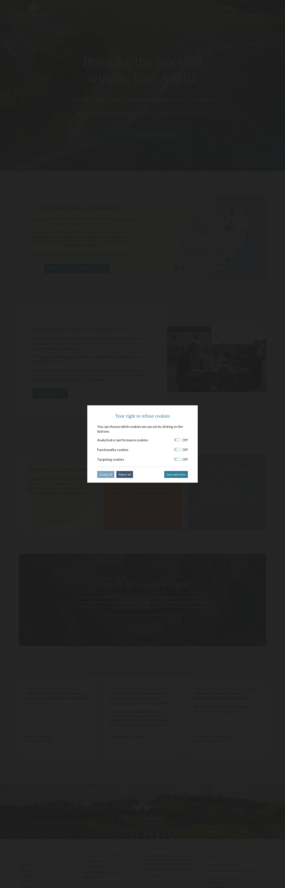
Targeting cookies (110, 459)
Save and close (176, 474)
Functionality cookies (112, 450)
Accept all (105, 474)
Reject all (125, 474)
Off (185, 440)
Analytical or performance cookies (122, 440)
